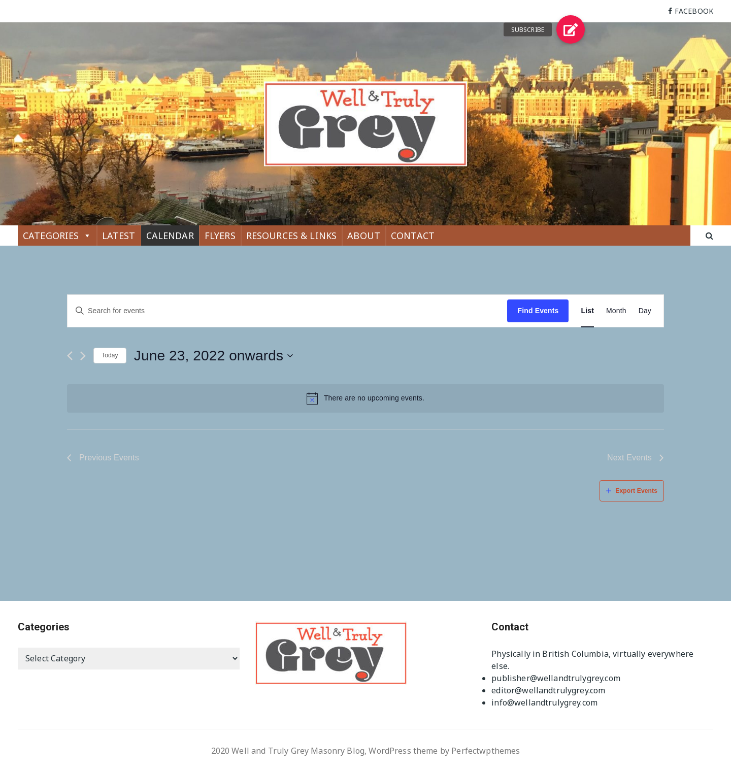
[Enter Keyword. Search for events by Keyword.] (287, 311)
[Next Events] (83, 355)
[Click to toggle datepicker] (213, 356)
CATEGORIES (57, 235)
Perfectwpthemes (485, 750)
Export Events (636, 490)
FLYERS (220, 235)
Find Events (537, 311)
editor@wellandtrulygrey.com (548, 690)
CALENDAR (170, 235)
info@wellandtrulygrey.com (544, 702)
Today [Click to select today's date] (110, 355)
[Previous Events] (70, 355)
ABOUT (363, 235)
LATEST (119, 235)
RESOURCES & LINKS (291, 235)
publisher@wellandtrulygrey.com (555, 678)
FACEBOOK (694, 11)
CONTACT (413, 235)
